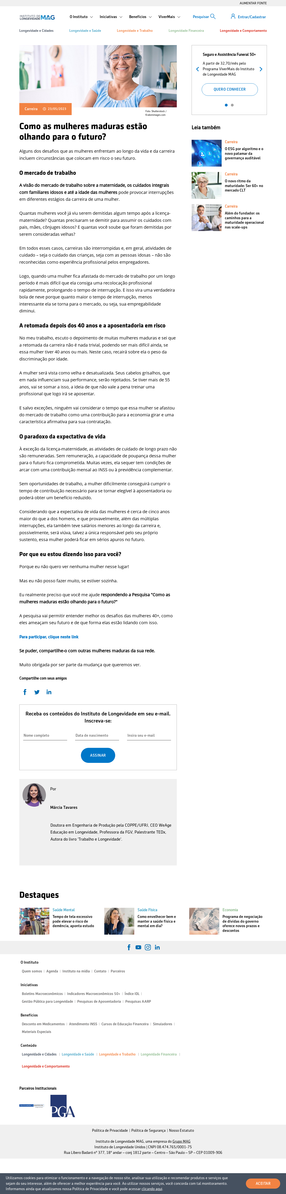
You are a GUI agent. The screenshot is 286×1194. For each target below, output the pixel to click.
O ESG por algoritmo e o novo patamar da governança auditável (244, 153)
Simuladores (162, 1024)
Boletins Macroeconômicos (42, 994)
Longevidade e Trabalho (135, 31)
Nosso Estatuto (181, 1130)
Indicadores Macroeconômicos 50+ (93, 994)
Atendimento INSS (83, 1024)
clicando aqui (152, 1189)
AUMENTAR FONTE (253, 3)
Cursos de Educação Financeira (125, 1024)
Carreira (31, 109)
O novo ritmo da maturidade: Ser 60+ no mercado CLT (244, 185)
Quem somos (32, 971)
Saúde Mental (64, 910)
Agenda (52, 971)
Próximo (259, 68)
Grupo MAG (182, 1141)
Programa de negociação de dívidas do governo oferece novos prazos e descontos (242, 923)
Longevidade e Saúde (85, 31)
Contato (100, 971)
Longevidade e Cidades (36, 31)
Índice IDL (132, 994)
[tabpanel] (229, 73)
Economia (230, 910)
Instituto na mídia (76, 971)
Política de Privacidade (110, 1130)
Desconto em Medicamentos (43, 1024)
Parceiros (118, 971)
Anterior (198, 68)
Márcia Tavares (63, 807)
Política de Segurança (148, 1130)
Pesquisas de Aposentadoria (99, 1001)
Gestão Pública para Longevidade (47, 1001)
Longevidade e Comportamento (243, 31)
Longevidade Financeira (186, 31)
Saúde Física (147, 910)
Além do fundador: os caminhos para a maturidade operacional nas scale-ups (244, 220)
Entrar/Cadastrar (252, 17)
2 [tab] (232, 105)
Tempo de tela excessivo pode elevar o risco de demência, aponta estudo (73, 921)
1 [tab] (226, 105)
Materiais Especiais (36, 1032)
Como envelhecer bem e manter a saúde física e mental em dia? (157, 921)
